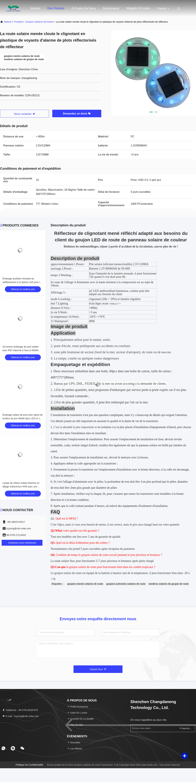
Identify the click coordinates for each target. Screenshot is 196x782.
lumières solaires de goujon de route (169, 584)
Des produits (55, 8)
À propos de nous (83, 8)
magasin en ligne (138, 8)
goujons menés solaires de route (85, 584)
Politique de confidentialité (29, 764)
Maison (35, 8)
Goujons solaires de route (39, 21)
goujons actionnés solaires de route (126, 584)
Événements (111, 8)
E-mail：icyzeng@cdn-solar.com (20, 716)
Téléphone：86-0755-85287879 (20, 710)
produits (18, 21)
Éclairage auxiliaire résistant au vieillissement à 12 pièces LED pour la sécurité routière (21, 282)
